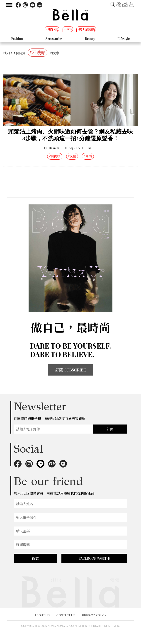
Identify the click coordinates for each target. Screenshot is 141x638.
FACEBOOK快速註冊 (94, 558)
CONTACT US (65, 615)
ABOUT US (42, 615)
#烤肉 (88, 156)
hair (91, 148)
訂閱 (110, 429)
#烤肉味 (54, 156)
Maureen (54, 148)
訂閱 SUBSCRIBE (70, 370)
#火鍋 (72, 156)
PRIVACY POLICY (94, 615)
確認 (35, 558)
